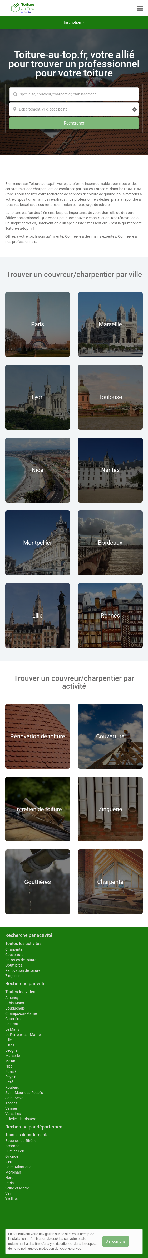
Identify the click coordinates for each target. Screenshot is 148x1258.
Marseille (12, 1056)
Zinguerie (12, 976)
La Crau (11, 1024)
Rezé (9, 1082)
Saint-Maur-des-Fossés (24, 1092)
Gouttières (13, 965)
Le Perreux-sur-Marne (23, 1034)
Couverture (14, 955)
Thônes (11, 1103)
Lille (8, 1040)
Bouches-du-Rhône (20, 1141)
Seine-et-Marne (17, 1188)
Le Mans (12, 1029)
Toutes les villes (20, 991)
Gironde (11, 1156)
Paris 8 (11, 1071)
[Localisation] (74, 109)
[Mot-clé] (74, 94)
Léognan (12, 1050)
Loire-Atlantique (18, 1167)
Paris (9, 1183)
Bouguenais (15, 1008)
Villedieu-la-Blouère (20, 1119)
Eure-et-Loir (14, 1151)
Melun (10, 1061)
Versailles (13, 1114)
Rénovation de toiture (22, 970)
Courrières (13, 1019)
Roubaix (12, 1087)
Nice (8, 1066)
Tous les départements (26, 1134)
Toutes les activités (23, 943)
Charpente (13, 949)
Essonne (12, 1146)
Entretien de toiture (20, 960)
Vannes (11, 1108)
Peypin (10, 1077)
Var (8, 1193)
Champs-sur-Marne (21, 1013)
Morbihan (13, 1172)
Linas (9, 1045)
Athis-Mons (14, 1003)
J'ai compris (115, 1241)
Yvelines (11, 1199)
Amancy (12, 998)
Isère (9, 1162)
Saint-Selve (14, 1098)
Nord (9, 1177)
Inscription (74, 22)
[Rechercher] (74, 123)
